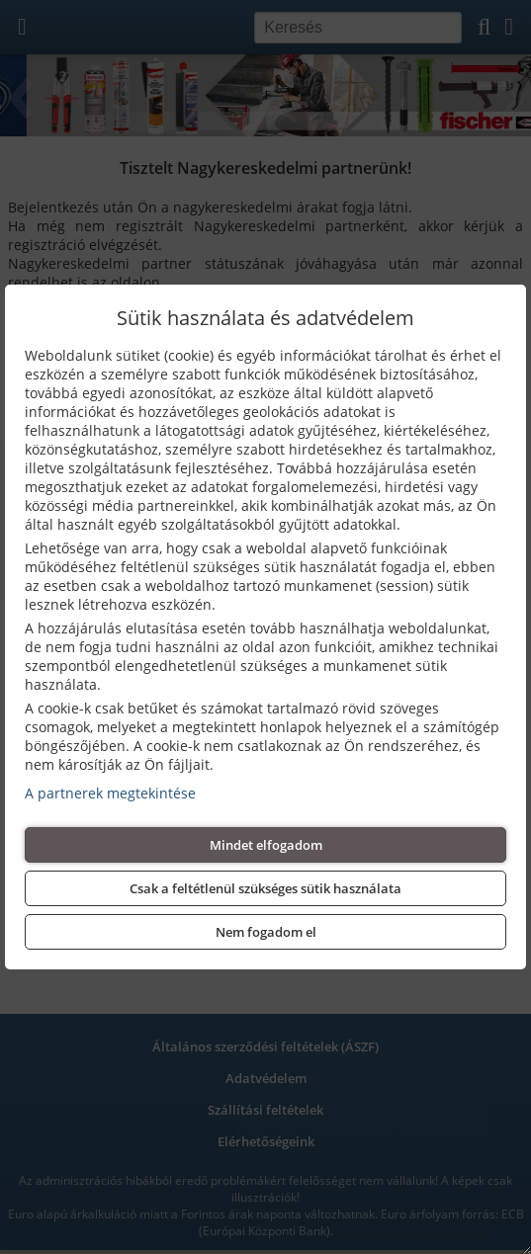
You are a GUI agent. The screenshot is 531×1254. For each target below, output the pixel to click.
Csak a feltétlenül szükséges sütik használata (265, 888)
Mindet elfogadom (266, 845)
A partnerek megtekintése (110, 793)
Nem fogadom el (266, 932)
